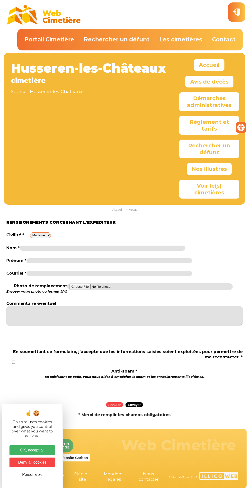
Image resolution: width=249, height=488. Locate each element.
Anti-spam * (124, 374)
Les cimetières (180, 39)
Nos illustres (209, 169)
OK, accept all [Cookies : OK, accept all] (32, 450)
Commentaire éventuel (31, 303)
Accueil (209, 65)
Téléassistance (182, 476)
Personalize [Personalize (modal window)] (32, 474)
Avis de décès (209, 81)
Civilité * (15, 234)
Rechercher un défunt (117, 39)
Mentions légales (114, 476)
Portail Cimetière (49, 39)
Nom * (13, 247)
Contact (224, 39)
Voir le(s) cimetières (209, 189)
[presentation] (124, 388)
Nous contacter (149, 476)
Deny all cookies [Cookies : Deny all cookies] (32, 462)
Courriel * (16, 273)
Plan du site (82, 476)
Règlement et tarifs (209, 125)
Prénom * (16, 260)
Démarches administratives (209, 101)
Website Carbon (74, 458)
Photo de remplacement (36, 288)
